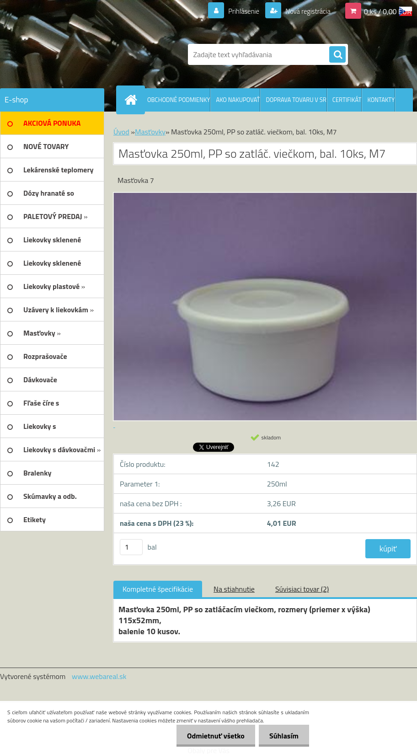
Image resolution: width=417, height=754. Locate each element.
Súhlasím (283, 735)
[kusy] (131, 547)
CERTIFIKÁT (347, 99)
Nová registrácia (305, 10)
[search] (337, 55)
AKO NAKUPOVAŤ (238, 99)
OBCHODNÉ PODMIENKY (178, 99)
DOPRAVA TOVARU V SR (296, 99)
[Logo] (63, 54)
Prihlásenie (238, 10)
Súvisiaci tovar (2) (302, 588)
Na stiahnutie (234, 588)
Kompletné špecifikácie (158, 588)
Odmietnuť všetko (213, 735)
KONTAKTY (381, 99)
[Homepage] (132, 99)
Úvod (121, 131)
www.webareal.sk (99, 676)
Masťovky (150, 131)
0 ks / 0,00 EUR (388, 10)
